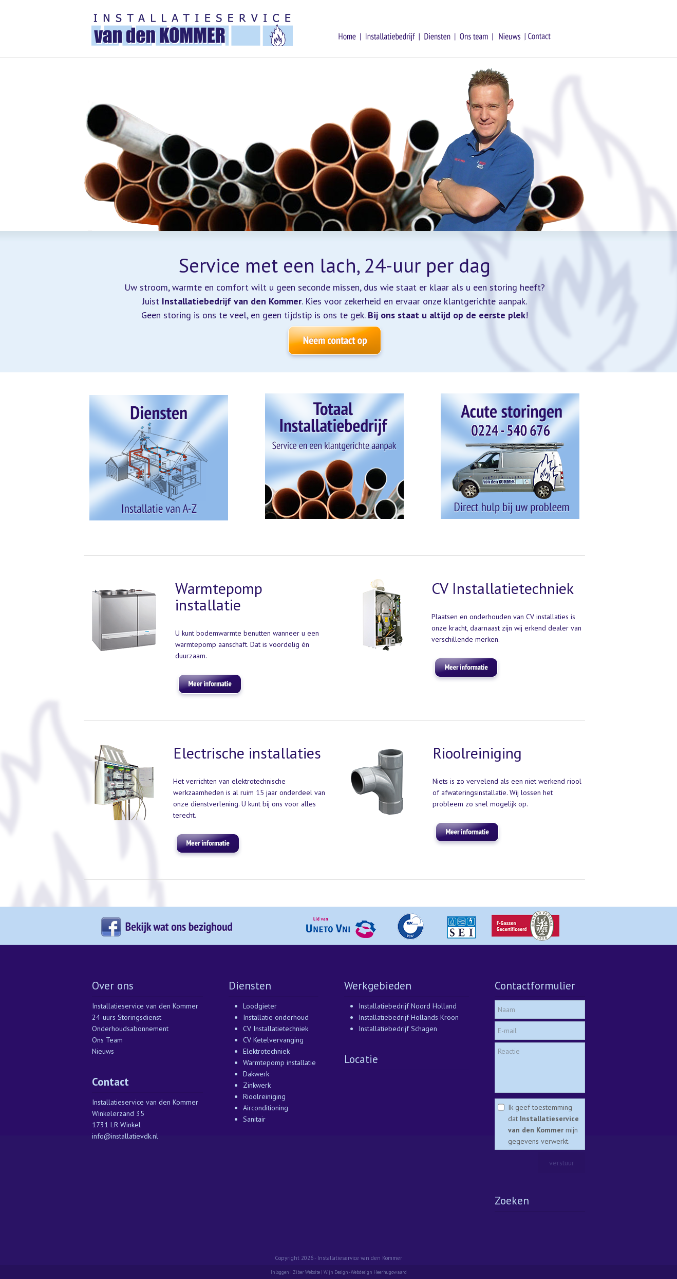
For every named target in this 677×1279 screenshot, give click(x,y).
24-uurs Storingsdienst (126, 1017)
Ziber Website (306, 1272)
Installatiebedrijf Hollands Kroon (409, 1017)
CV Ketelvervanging (273, 1039)
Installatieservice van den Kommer (145, 1006)
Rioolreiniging (264, 1096)
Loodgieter (260, 1006)
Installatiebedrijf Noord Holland (408, 1006)
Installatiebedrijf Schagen (398, 1028)
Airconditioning (265, 1107)
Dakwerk (256, 1073)
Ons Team (107, 1039)
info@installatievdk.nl (125, 1136)
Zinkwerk (257, 1085)
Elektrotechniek (266, 1051)
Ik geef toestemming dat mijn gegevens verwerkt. (543, 1124)
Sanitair (254, 1119)
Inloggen (280, 1272)
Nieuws (103, 1051)
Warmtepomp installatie (279, 1062)
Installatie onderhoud (276, 1017)
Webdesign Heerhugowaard (379, 1272)
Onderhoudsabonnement (130, 1028)
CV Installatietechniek (275, 1028)
